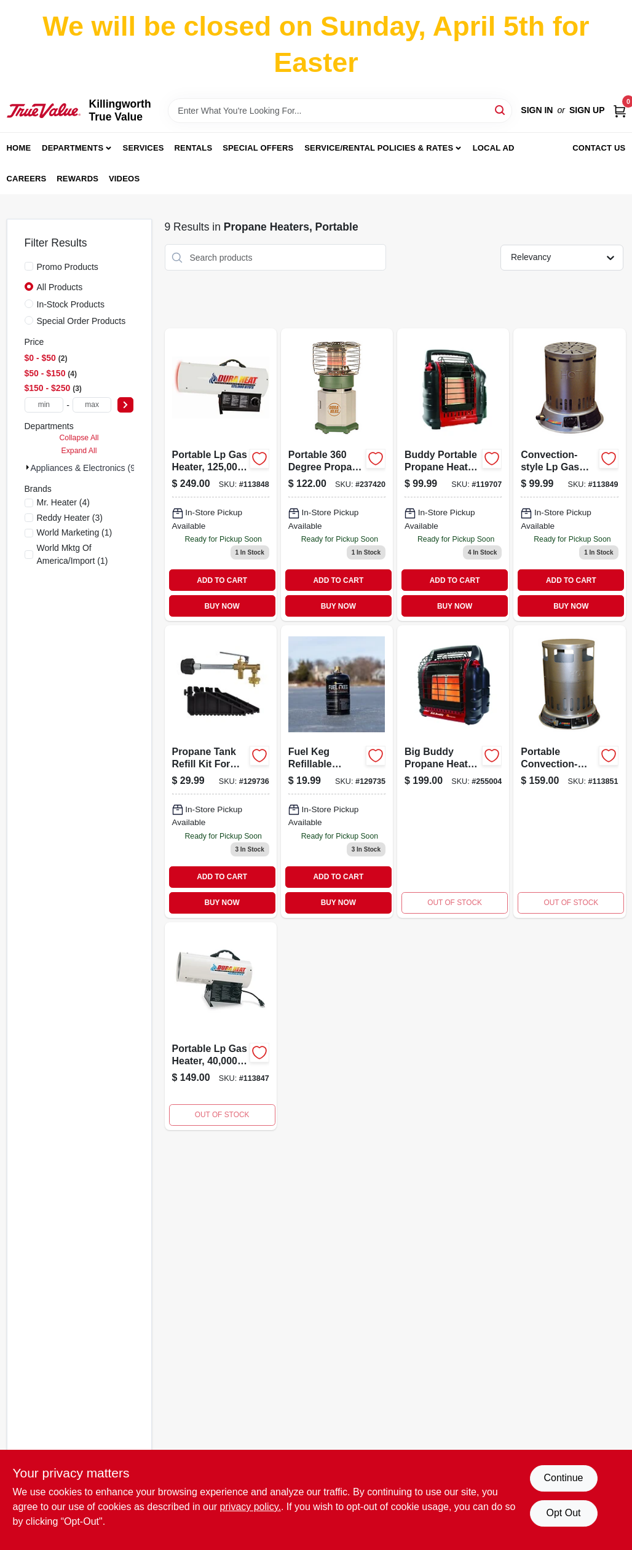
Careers (27, 178)
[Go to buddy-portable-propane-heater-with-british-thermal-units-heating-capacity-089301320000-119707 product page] (453, 474)
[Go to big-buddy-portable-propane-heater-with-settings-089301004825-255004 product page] (453, 771)
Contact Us (598, 147)
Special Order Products (81, 321)
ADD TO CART (222, 580)
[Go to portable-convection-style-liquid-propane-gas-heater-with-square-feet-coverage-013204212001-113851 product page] (569, 771)
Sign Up (587, 110)
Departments (72, 147)
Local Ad (494, 147)
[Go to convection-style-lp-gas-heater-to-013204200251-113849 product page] (569, 474)
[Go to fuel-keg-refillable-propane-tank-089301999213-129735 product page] (337, 771)
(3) (70, 518)
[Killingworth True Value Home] (44, 110)
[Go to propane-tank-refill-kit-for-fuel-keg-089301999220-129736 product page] (221, 771)
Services (143, 147)
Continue (563, 1478)
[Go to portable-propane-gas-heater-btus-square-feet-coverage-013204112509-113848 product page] (221, 474)
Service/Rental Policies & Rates (378, 147)
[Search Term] (340, 110)
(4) (63, 502)
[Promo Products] (29, 266)
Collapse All (78, 437)
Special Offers (258, 147)
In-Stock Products (71, 304)
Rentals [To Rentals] (194, 147)
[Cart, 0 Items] (620, 110)
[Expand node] (27, 467)
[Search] (501, 110)
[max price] (92, 405)
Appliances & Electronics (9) (84, 468)
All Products (60, 287)
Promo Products (67, 267)
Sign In (537, 110)
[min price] (44, 405)
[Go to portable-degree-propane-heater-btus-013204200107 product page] (337, 474)
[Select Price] (125, 405)
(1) (75, 532)
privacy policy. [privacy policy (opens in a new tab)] (250, 1506)
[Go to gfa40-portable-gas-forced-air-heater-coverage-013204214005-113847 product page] (221, 1026)
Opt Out (563, 1513)
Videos (124, 178)
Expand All (79, 450)
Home (19, 147)
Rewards (77, 178)
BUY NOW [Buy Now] (221, 606)
